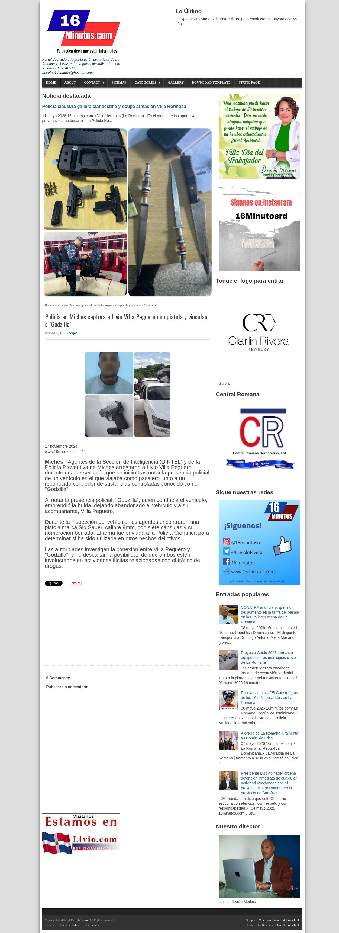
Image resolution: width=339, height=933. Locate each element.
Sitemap (119, 82)
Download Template (211, 82)
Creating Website (70, 924)
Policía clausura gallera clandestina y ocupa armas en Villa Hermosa (114, 106)
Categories (145, 82)
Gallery (176, 82)
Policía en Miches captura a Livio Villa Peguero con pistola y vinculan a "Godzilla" (126, 320)
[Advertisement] (87, 627)
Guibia (224, 383)
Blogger (266, 924)
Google (281, 924)
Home (51, 82)
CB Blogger (68, 333)
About (70, 82)
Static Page (249, 82)
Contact (92, 82)
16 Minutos (81, 920)
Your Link (265, 920)
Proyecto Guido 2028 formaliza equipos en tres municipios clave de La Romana (268, 657)
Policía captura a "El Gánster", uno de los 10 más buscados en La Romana (270, 698)
